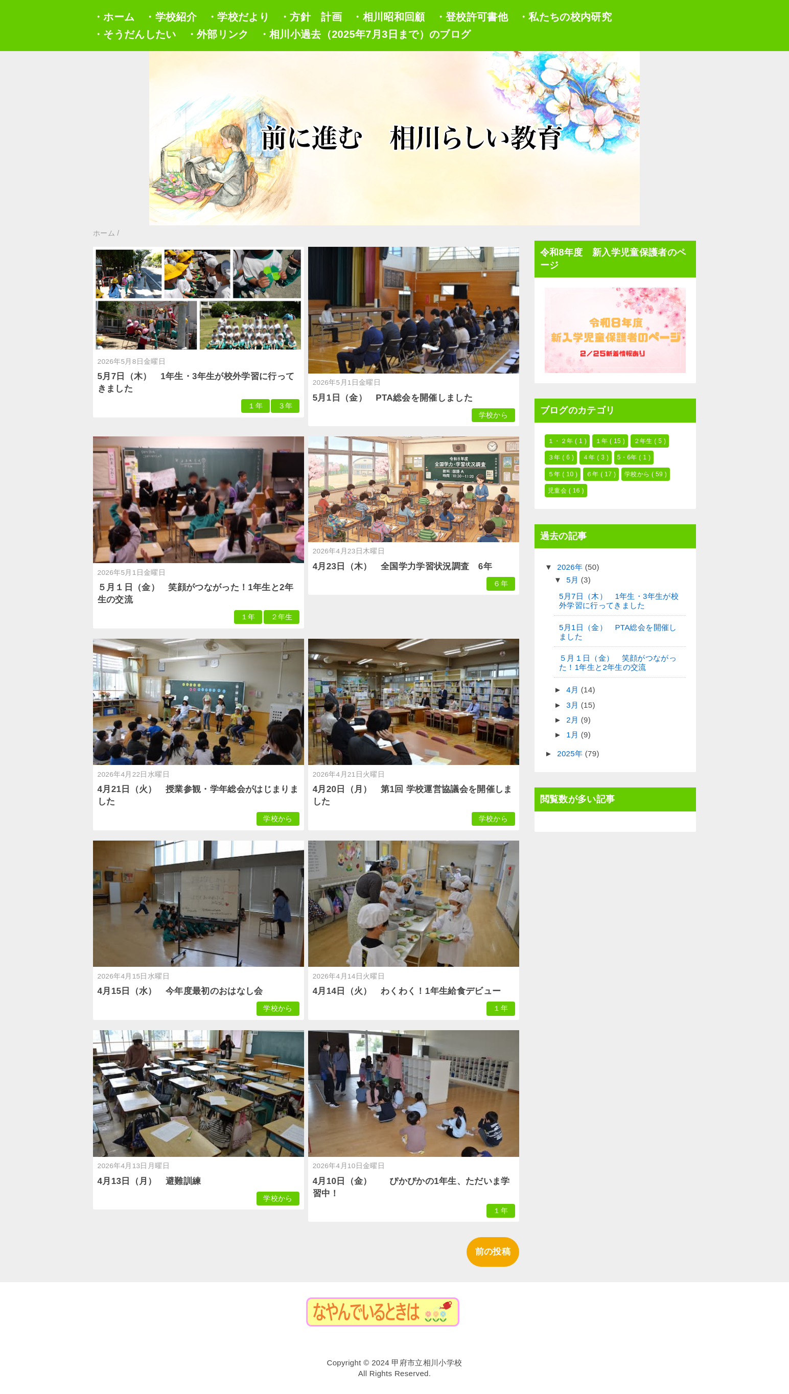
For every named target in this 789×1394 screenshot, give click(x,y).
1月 (573, 734)
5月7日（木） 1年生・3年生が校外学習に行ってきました (619, 601)
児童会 (558, 490)
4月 (573, 689)
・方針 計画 (311, 16)
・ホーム (113, 16)
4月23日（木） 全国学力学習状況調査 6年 (402, 566)
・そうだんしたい (134, 34)
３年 (285, 406)
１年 (255, 406)
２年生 (282, 617)
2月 (573, 719)
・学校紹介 (171, 16)
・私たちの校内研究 (565, 16)
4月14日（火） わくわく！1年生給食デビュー (407, 991)
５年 (555, 474)
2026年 (571, 567)
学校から (493, 415)
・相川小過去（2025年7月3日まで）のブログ (365, 34)
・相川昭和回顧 (388, 16)
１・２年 (561, 441)
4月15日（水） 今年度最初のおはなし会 (180, 991)
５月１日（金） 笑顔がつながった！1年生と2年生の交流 (618, 662)
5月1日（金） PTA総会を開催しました (393, 398)
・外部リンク (218, 34)
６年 (500, 584)
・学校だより (238, 16)
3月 (573, 705)
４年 (590, 457)
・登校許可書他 (471, 16)
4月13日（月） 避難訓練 (149, 1181)
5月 (573, 579)
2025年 (571, 753)
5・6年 (628, 457)
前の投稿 (492, 1252)
